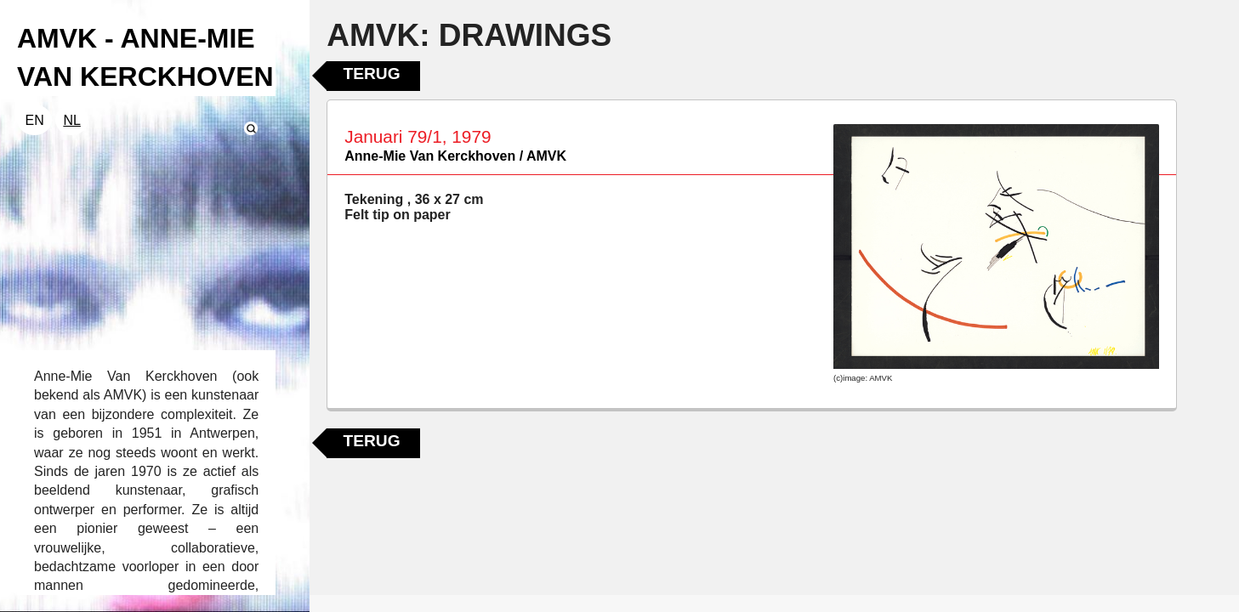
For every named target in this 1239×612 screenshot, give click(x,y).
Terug (371, 73)
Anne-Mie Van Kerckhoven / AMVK (455, 156)
